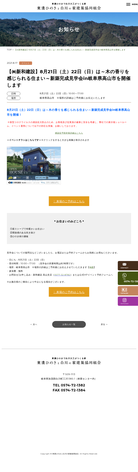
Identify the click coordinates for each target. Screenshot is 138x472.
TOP (9, 50)
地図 (96, 274)
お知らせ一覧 (69, 337)
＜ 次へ (33, 337)
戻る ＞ (105, 337)
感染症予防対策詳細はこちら (69, 133)
